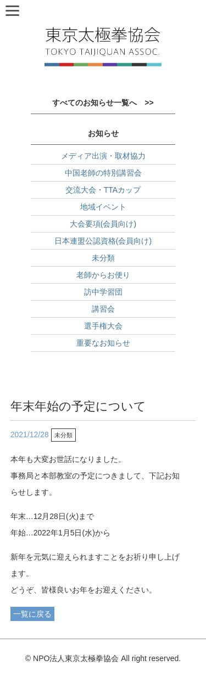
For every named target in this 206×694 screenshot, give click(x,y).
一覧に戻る (32, 614)
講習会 (103, 308)
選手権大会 (103, 325)
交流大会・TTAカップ (103, 189)
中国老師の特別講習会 (103, 172)
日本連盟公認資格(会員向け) (103, 240)
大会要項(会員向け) (103, 223)
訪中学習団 (103, 291)
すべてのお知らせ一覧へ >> (102, 102)
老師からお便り (103, 274)
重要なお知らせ (103, 342)
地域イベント (103, 206)
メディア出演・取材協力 (103, 155)
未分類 (103, 257)
